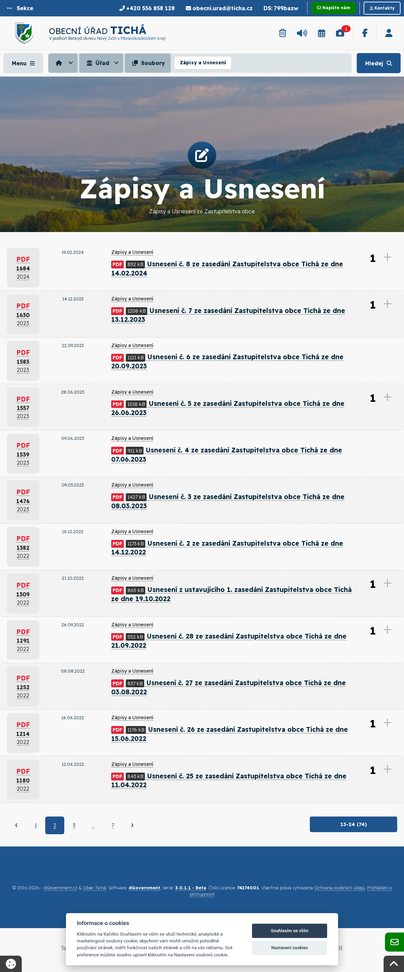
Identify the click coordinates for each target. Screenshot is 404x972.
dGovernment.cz (60, 888)
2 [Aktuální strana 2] (54, 826)
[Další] (132, 826)
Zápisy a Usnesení (203, 63)
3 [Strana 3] (74, 826)
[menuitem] (63, 62)
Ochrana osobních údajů (339, 888)
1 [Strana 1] (36, 826)
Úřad (97, 63)
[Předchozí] (16, 826)
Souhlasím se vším (289, 930)
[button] (20, 8)
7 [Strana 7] (113, 826)
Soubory (148, 63)
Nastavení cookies (289, 947)
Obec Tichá (94, 888)
